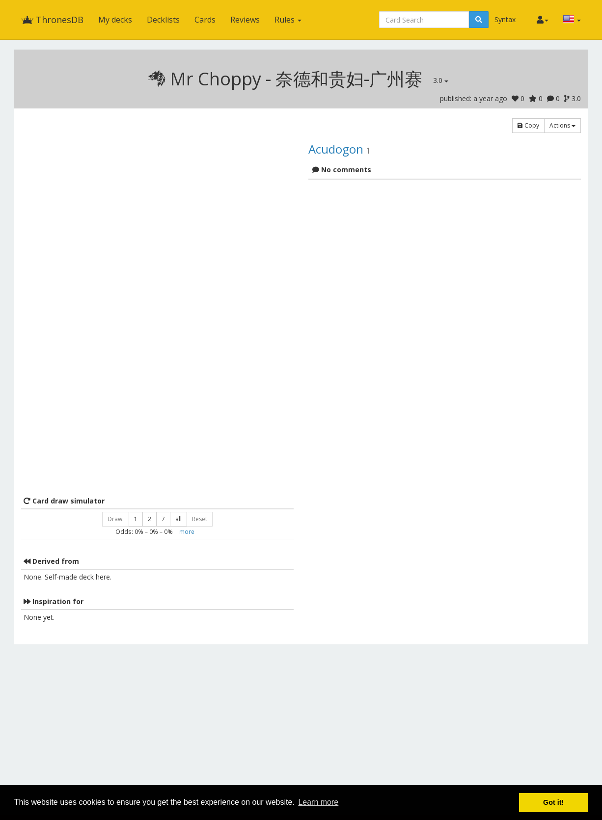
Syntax (505, 19)
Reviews (245, 19)
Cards (205, 19)
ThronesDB (52, 20)
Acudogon (335, 149)
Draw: (116, 519)
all (178, 519)
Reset (199, 519)
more (186, 531)
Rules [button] (287, 19)
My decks (115, 19)
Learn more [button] (318, 802)
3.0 (440, 80)
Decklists (163, 19)
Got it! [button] (553, 802)
